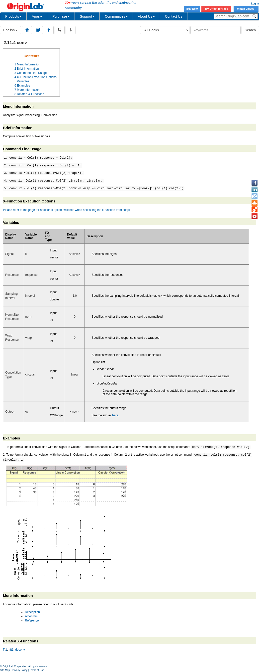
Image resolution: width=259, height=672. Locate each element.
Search (250, 30)
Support (87, 16)
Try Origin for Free (216, 8)
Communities (116, 16)
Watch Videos (246, 8)
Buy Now (192, 8)
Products (13, 16)
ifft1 (11, 649)
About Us (146, 16)
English (10, 30)
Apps (37, 16)
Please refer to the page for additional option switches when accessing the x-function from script (66, 210)
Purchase (61, 16)
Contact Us (173, 16)
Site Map (5, 670)
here (115, 415)
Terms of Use (36, 670)
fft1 (5, 649)
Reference (32, 620)
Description (32, 612)
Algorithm (31, 616)
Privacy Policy (19, 670)
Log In (255, 3)
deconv (20, 649)
